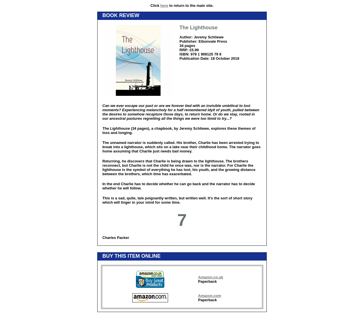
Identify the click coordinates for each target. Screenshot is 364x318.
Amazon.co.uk (210, 277)
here (164, 5)
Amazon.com (209, 296)
